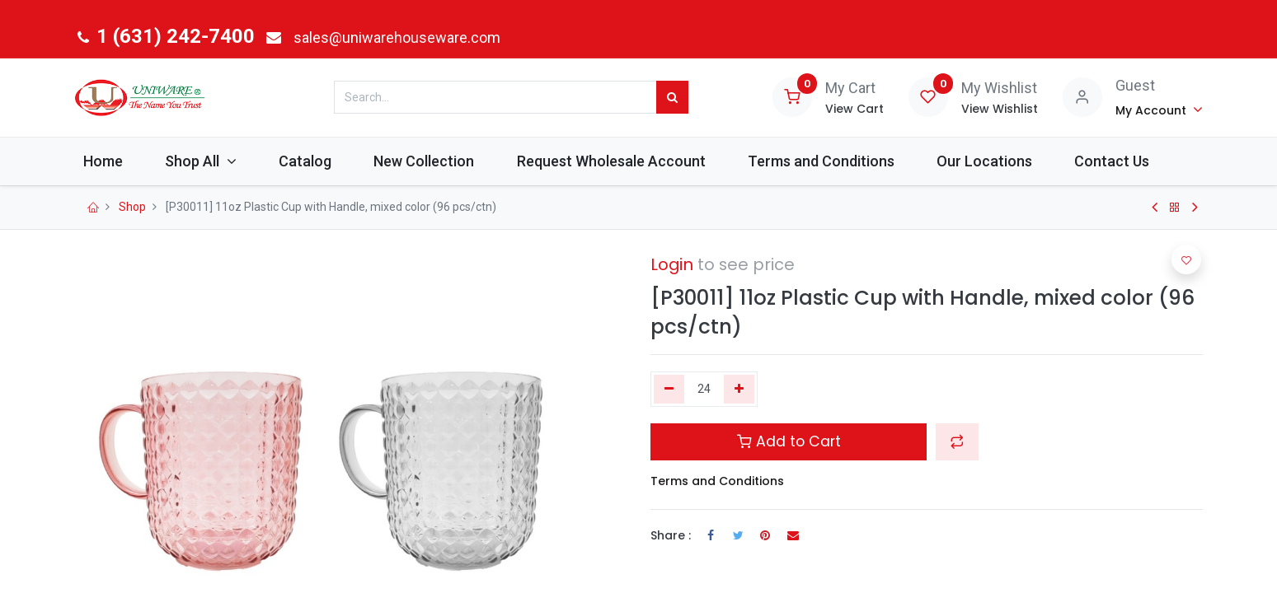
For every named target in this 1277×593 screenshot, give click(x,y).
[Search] (672, 97)
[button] (957, 441)
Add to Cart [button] (789, 441)
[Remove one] (669, 389)
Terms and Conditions (717, 481)
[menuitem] (115, 161)
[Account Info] (1159, 109)
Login (671, 264)
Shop (132, 206)
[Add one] (739, 389)
